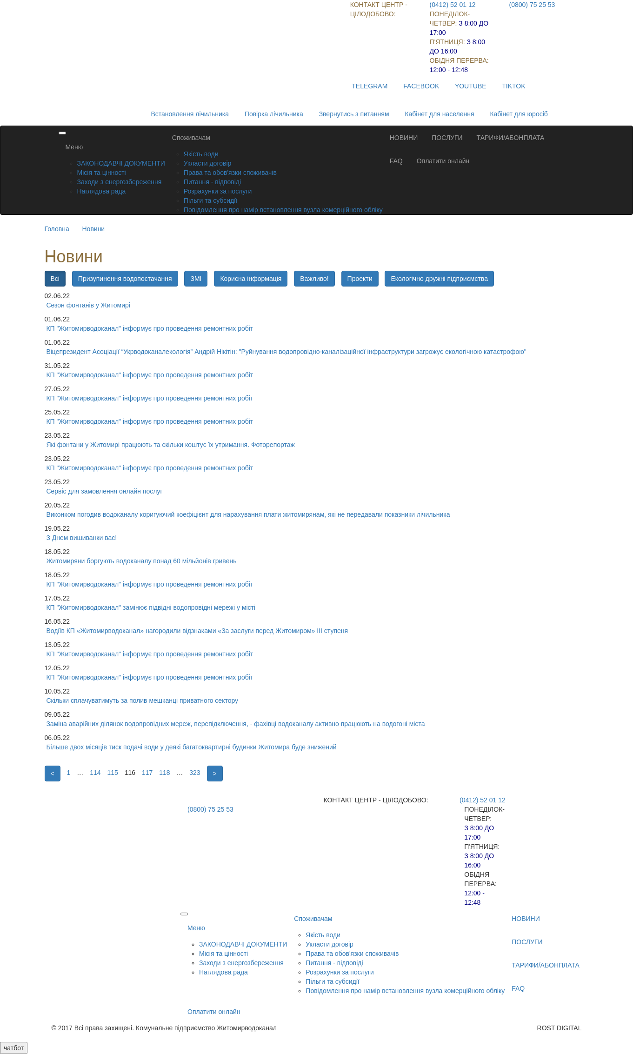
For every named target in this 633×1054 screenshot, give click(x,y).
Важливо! (314, 278)
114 (95, 772)
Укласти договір (208, 163)
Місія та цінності (101, 172)
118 (164, 772)
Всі (55, 278)
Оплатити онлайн (443, 161)
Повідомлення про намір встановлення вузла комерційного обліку (283, 209)
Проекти (360, 278)
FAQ (396, 161)
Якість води (201, 154)
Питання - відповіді (212, 182)
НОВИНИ (404, 137)
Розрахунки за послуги (218, 191)
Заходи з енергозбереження (119, 182)
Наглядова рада (101, 191)
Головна (57, 229)
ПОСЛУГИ (447, 137)
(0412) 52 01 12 (453, 4)
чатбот (14, 1048)
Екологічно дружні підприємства (439, 278)
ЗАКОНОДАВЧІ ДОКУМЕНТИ (121, 163)
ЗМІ (195, 278)
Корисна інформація (250, 278)
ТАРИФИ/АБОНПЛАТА (511, 137)
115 (112, 772)
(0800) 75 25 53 (532, 4)
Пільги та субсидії (210, 200)
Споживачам (191, 137)
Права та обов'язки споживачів (230, 172)
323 (194, 772)
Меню (74, 147)
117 (147, 772)
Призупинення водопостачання (125, 278)
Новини (93, 229)
